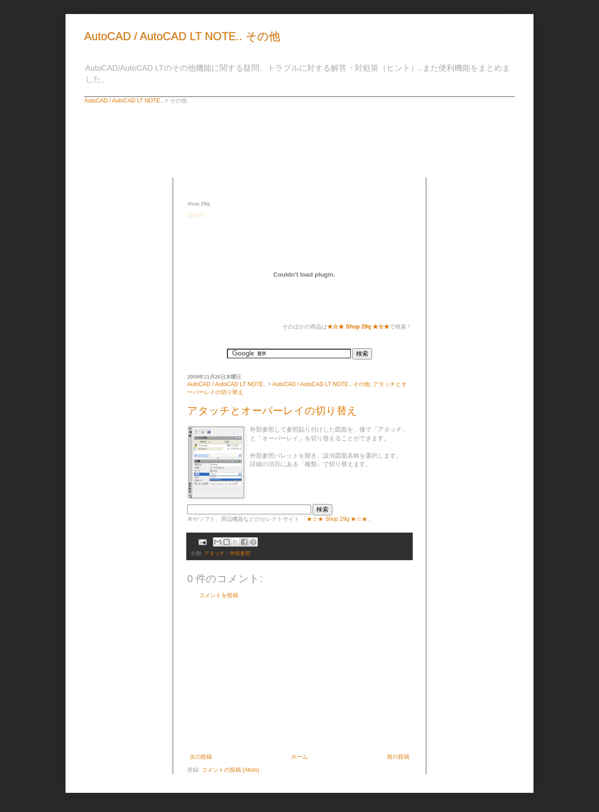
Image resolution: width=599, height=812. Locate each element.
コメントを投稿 (218, 595)
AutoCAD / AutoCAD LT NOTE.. (123, 100)
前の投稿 (398, 756)
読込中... (198, 215)
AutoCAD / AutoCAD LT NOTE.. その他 (182, 36)
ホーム (299, 756)
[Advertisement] (296, 180)
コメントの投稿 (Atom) (230, 770)
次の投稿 (201, 756)
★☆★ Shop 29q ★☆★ (337, 519)
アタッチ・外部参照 (227, 553)
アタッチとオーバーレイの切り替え (272, 411)
